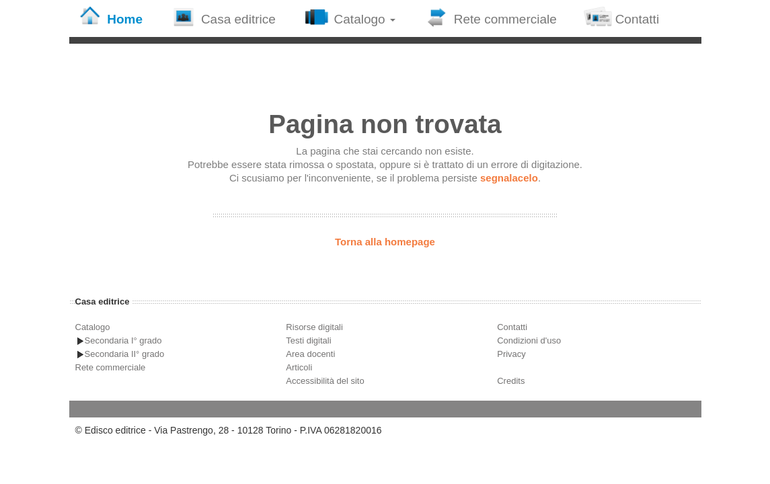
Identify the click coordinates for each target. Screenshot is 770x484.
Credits (511, 381)
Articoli (299, 367)
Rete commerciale (489, 17)
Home (109, 17)
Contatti (621, 17)
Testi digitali (308, 340)
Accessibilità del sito (325, 381)
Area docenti (310, 354)
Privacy (511, 354)
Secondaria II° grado (125, 354)
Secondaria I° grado (123, 340)
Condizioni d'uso (529, 340)
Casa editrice (222, 17)
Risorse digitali (314, 327)
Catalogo (349, 17)
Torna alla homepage (385, 241)
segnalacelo (509, 178)
